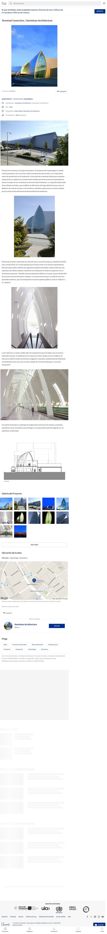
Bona (17, 115)
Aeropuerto (7, 99)
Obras (5, 645)
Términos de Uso (45, 9)
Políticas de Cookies (20, 12)
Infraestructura (53, 645)
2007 (11, 107)
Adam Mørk (18, 111)
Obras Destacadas (37, 645)
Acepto (100, 11)
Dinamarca (28, 99)
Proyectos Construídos (19, 645)
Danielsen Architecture (23, 103)
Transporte (6, 649)
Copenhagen (32, 649)
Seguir (57, 626)
